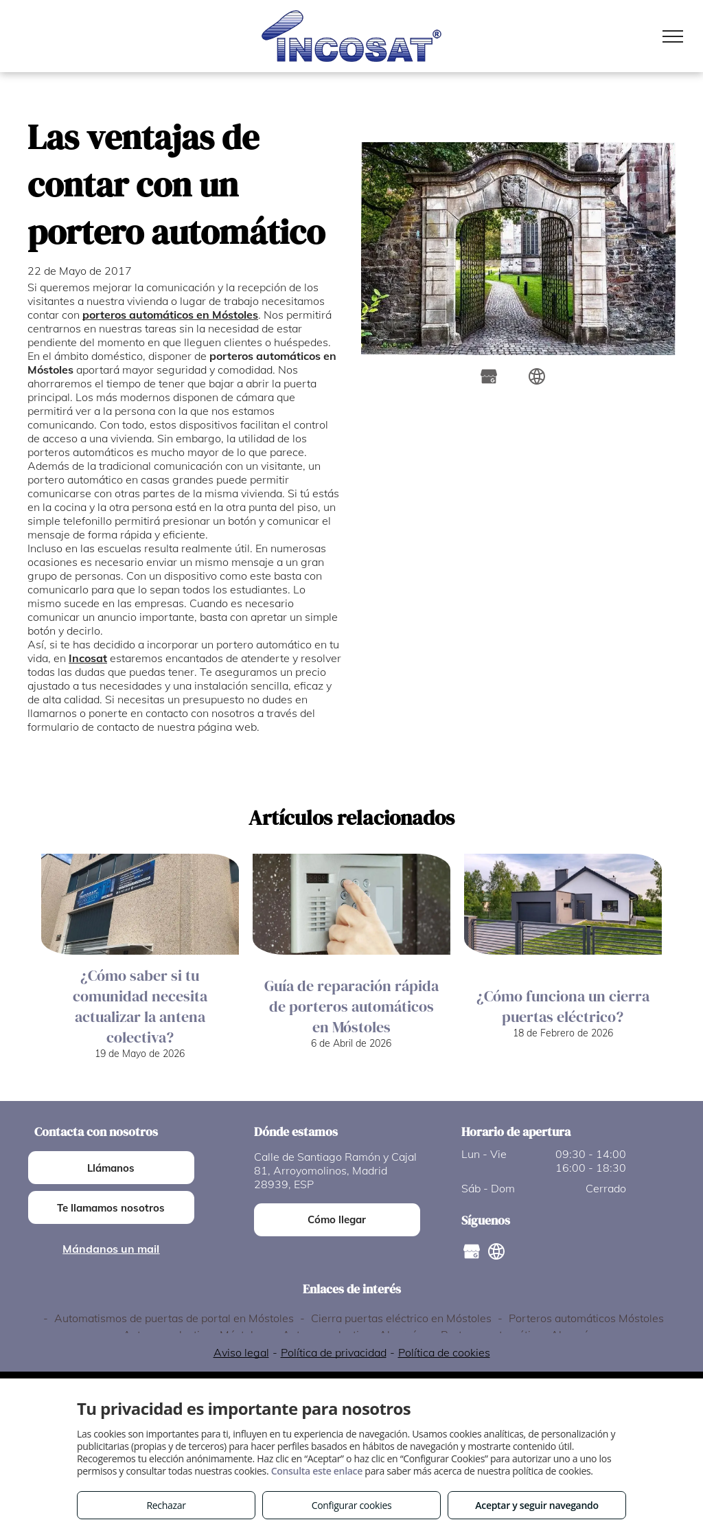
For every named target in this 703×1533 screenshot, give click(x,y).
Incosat (88, 658)
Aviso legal (241, 1352)
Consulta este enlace (316, 1470)
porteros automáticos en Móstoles (170, 314)
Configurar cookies (352, 1505)
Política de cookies (444, 1352)
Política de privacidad (334, 1352)
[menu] (673, 36)
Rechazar (165, 1505)
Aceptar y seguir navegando (536, 1505)
